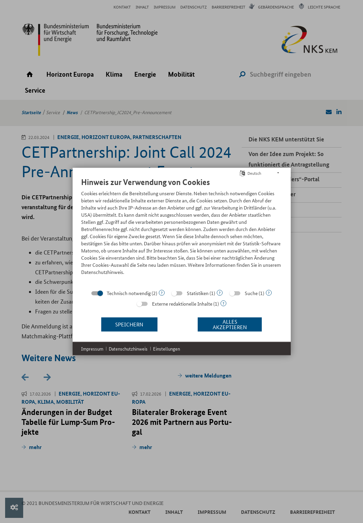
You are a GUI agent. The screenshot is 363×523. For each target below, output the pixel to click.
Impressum (92, 348)
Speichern (129, 324)
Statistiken (198, 292)
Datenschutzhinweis (128, 348)
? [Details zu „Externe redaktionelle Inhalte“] (223, 303)
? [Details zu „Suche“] (269, 292)
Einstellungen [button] (166, 348)
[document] (181, 231)
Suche (251, 292)
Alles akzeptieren (230, 324)
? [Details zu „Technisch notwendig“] (162, 292)
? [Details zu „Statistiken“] (220, 292)
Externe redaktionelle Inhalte (182, 303)
